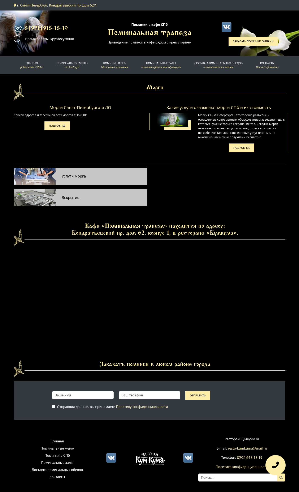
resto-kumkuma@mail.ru (247, 448)
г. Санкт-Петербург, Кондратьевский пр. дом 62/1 (55, 5)
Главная (57, 441)
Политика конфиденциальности (242, 466)
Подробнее (57, 126)
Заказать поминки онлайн (253, 41)
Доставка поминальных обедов (57, 469)
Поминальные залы (57, 462)
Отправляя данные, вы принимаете (112, 406)
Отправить (197, 395)
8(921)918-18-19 (46, 29)
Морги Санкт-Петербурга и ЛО (80, 107)
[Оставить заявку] (275, 467)
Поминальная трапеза (150, 33)
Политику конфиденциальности (142, 406)
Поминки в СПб (57, 455)
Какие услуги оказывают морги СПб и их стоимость (218, 107)
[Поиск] (281, 477)
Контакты (57, 477)
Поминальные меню (57, 448)
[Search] (237, 477)
